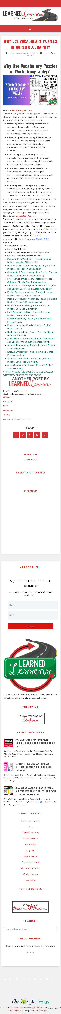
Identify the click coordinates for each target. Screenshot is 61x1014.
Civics (30, 826)
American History (30, 820)
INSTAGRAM (8, 410)
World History (30, 874)
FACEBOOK (8, 401)
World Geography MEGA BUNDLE (34, 239)
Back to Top (53, 1009)
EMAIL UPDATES (10, 419)
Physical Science (30, 862)
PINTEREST (8, 397)
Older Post (30, 459)
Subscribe (30, 626)
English (30, 850)
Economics (30, 844)
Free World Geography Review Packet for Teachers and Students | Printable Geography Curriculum (35, 791)
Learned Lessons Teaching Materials (23, 53)
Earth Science (30, 838)
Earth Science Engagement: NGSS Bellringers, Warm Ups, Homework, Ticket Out (33, 767)
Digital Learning (30, 832)
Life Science (30, 856)
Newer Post (30, 454)
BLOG (5, 406)
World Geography (30, 868)
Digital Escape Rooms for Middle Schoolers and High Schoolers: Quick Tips (35, 743)
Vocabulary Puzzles (22, 110)
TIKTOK (6, 415)
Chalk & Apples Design (42, 1010)
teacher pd (30, 880)
